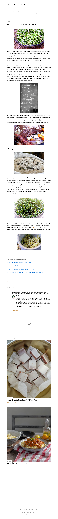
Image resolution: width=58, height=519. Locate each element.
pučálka (21, 282)
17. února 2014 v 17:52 (26, 296)
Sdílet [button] (8, 280)
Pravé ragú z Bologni (17, 463)
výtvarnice (33, 227)
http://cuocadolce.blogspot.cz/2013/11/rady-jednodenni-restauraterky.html (25, 272)
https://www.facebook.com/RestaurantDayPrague (19, 262)
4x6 (35, 512)
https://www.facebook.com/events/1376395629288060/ (20, 269)
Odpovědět (15, 310)
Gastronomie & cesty (18, 14)
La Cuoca (19, 4)
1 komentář (13, 402)
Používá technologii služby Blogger (29, 509)
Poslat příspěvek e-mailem (16, 280)
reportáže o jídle (36, 14)
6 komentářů (13, 466)
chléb (11, 282)
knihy (28, 14)
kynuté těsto (16, 282)
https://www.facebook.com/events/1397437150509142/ (20, 266)
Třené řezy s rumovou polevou (22, 400)
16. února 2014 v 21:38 (18, 290)
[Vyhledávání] (50, 4)
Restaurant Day (31, 282)
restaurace (25, 282)
